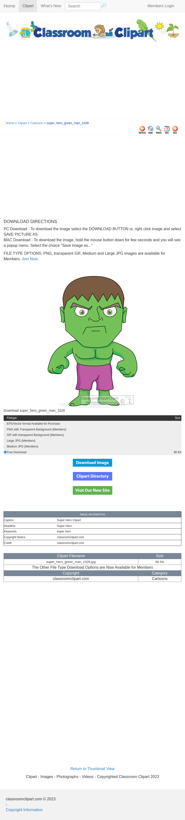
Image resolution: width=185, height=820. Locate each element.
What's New (51, 6)
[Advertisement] (92, 82)
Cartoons (36, 123)
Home (9, 6)
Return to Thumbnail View (92, 769)
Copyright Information (24, 810)
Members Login (161, 6)
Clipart (29, 5)
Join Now (29, 259)
